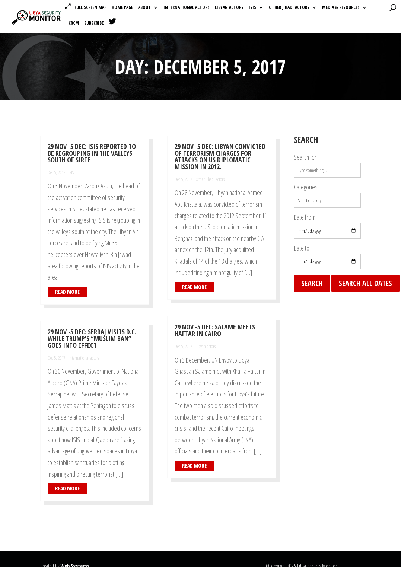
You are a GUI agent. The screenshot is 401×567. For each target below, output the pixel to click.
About (144, 7)
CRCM (74, 23)
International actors (186, 7)
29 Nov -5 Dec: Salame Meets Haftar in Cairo (215, 330)
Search (312, 283)
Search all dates (365, 283)
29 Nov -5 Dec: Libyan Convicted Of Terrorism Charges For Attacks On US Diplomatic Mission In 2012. (220, 156)
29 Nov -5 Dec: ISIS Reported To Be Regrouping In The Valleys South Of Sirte (92, 153)
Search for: (306, 157)
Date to (301, 247)
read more (67, 291)
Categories (306, 186)
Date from (304, 217)
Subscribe (94, 23)
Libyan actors (229, 7)
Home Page (122, 7)
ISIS (252, 7)
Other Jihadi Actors (289, 7)
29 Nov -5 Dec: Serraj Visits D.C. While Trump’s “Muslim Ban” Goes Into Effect (92, 338)
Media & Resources (341, 7)
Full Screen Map (90, 7)
